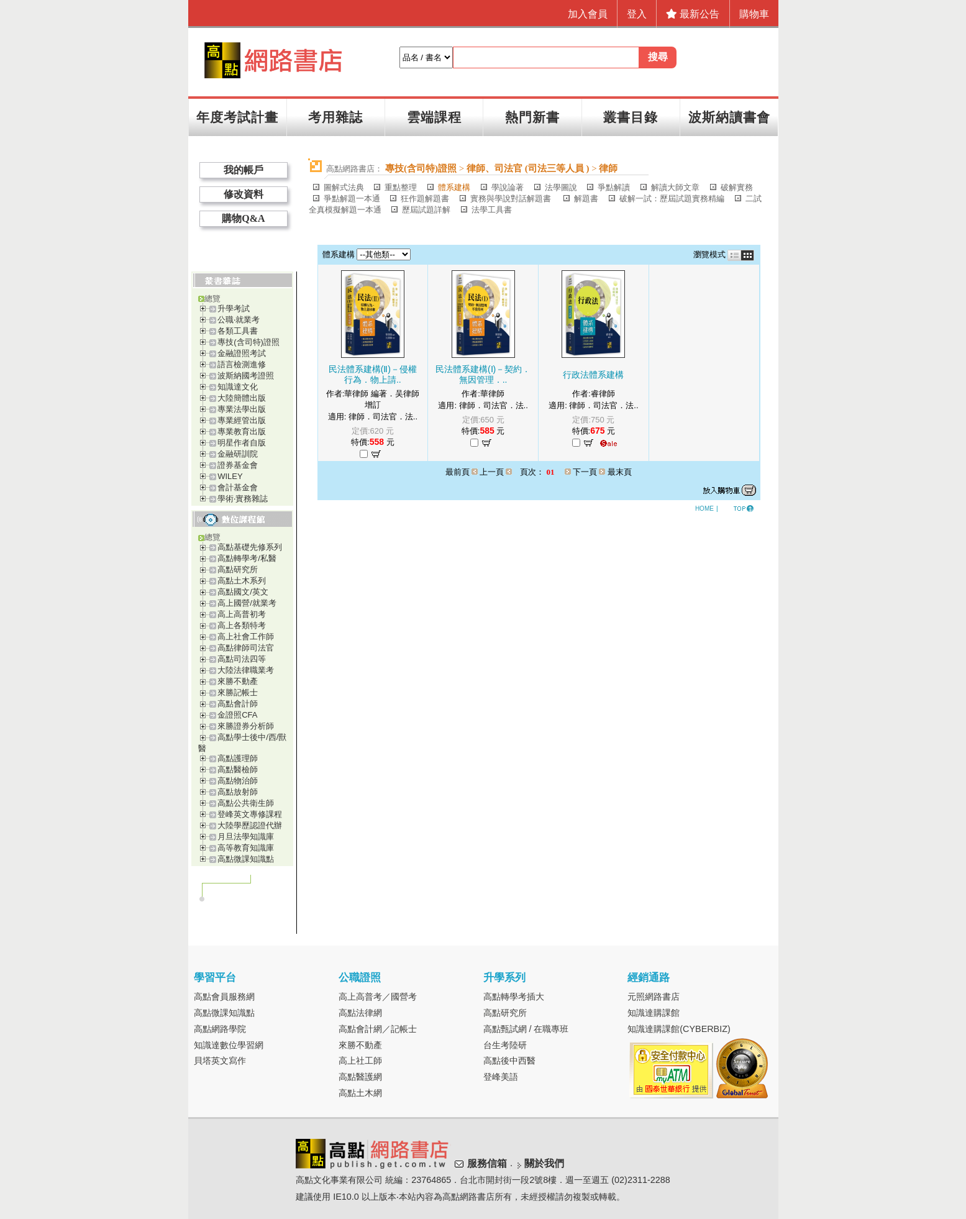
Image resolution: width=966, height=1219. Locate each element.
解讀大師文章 (675, 187)
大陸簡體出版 (241, 398)
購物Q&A (243, 218)
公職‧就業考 (238, 319)
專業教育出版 (241, 431)
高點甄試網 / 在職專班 (526, 1029)
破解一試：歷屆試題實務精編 (671, 198)
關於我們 (544, 1164)
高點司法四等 (241, 659)
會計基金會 (237, 487)
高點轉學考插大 (513, 997)
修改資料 (243, 194)
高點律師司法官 (245, 647)
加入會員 (588, 14)
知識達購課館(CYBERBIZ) (679, 1029)
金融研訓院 (237, 454)
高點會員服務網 (224, 997)
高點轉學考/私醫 (246, 558)
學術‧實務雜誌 (242, 498)
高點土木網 (360, 1093)
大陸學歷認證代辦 (249, 825)
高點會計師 (237, 703)
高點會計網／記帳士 (378, 1029)
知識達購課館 (653, 1013)
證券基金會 (237, 465)
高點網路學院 (220, 1029)
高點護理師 (237, 758)
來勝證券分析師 (245, 726)
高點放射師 (237, 792)
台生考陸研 (505, 1045)
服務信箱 (487, 1164)
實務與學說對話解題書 (511, 198)
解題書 (586, 198)
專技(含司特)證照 (248, 342)
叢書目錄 (630, 117)
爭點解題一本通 (352, 198)
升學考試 (233, 308)
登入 (637, 14)
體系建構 (454, 187)
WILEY (229, 476)
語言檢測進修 (241, 364)
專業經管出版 (241, 420)
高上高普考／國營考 (378, 997)
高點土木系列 (241, 580)
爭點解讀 (614, 187)
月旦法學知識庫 (245, 836)
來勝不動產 (237, 681)
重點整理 (401, 187)
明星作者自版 (241, 442)
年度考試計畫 (237, 117)
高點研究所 (237, 569)
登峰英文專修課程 (249, 814)
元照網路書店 (653, 997)
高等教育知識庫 (245, 847)
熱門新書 (532, 117)
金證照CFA (237, 714)
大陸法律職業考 (245, 670)
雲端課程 (434, 117)
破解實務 (737, 187)
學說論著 (507, 187)
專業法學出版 (241, 409)
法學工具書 (492, 209)
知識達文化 (237, 386)
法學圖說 (561, 187)
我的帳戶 (243, 170)
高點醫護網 (360, 1077)
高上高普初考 (241, 614)
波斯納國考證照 (245, 375)
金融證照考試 (241, 353)
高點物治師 (237, 780)
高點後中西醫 (509, 1061)
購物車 (754, 14)
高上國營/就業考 (246, 603)
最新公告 (692, 14)
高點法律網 (360, 1013)
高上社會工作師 (245, 636)
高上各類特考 (241, 625)
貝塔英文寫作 (220, 1061)
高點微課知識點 (245, 859)
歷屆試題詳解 (426, 209)
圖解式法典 (344, 187)
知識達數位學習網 (228, 1045)
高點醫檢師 (237, 769)
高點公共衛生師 (245, 803)
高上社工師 (360, 1061)
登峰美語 (500, 1077)
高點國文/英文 (242, 591)
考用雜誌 (335, 117)
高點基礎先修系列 (249, 547)
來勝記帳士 (237, 692)
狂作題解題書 (425, 198)
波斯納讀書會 (729, 117)
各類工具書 (237, 331)
